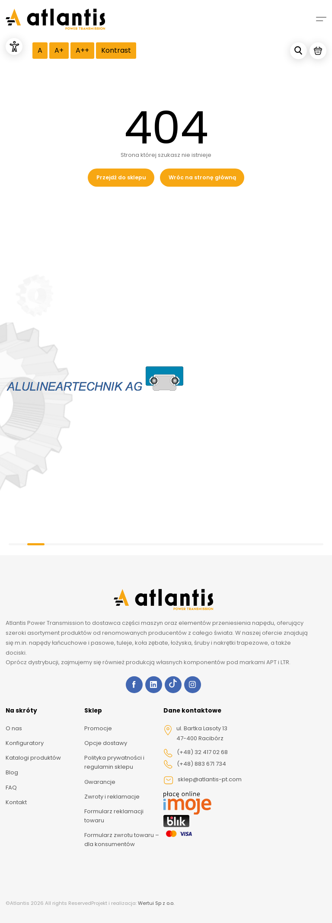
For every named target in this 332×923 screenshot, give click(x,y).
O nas (14, 728)
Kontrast (116, 50)
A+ (59, 50)
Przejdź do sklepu (121, 177)
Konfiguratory (25, 743)
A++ (82, 50)
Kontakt (16, 802)
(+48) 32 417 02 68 (195, 752)
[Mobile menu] (321, 19)
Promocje (98, 728)
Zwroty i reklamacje (112, 797)
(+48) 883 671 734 (194, 764)
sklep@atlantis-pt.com (202, 780)
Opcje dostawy (105, 743)
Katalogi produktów (33, 758)
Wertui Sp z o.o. (156, 903)
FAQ (11, 787)
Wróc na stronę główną (202, 177)
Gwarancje (99, 782)
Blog (12, 772)
